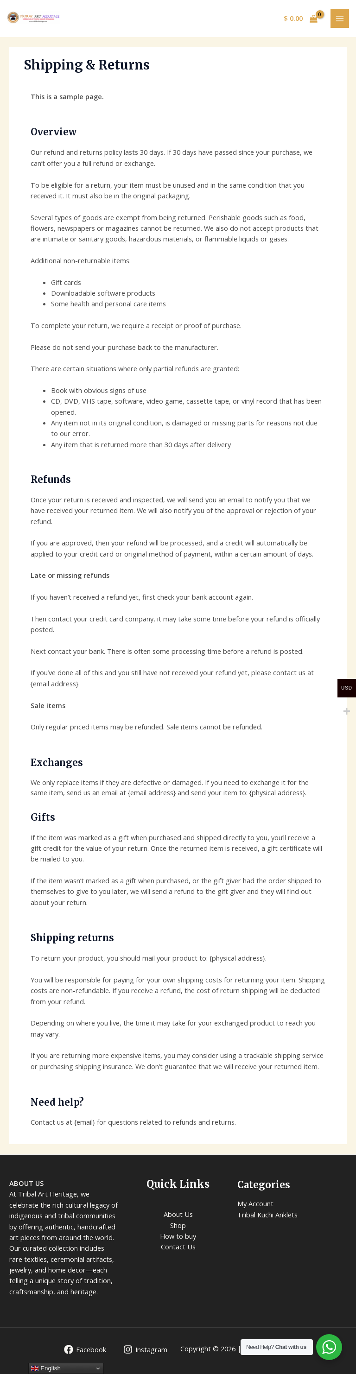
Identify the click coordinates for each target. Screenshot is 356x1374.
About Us (178, 1214)
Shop (178, 1225)
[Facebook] (85, 1349)
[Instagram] (145, 1349)
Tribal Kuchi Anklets (267, 1214)
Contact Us (178, 1246)
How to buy (178, 1236)
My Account (255, 1203)
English (45, 1368)
